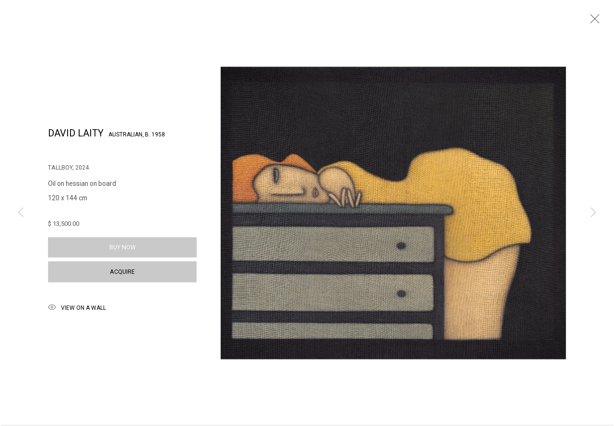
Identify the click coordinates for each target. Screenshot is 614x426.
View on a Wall (77, 311)
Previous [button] (20, 213)
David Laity (76, 137)
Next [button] (593, 213)
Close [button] (592, 21)
